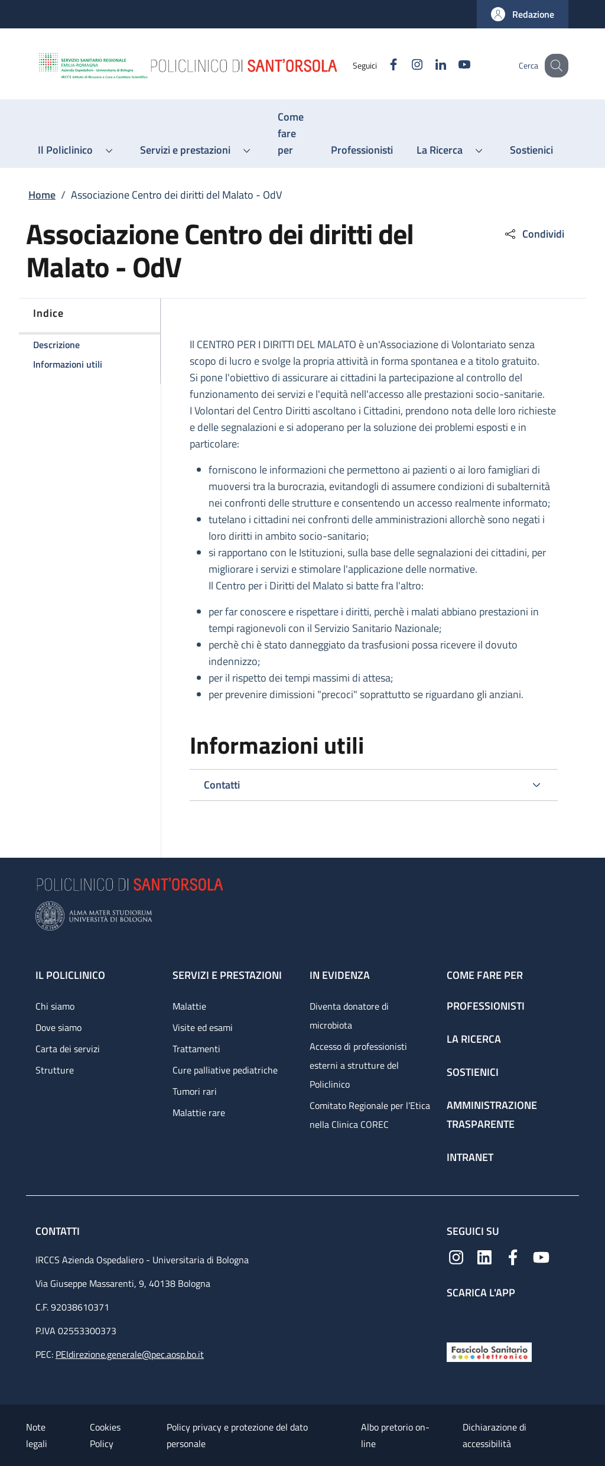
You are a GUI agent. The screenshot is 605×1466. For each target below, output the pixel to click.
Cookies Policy (105, 1435)
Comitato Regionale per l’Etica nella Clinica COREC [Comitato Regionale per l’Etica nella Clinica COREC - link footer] (370, 1114)
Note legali (36, 1435)
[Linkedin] (428, 65)
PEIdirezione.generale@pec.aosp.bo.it (130, 1354)
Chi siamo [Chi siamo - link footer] (54, 1006)
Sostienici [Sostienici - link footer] (473, 1072)
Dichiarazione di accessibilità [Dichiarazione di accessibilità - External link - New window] (494, 1435)
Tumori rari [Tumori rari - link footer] (195, 1091)
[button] (522, 14)
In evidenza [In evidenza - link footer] (340, 975)
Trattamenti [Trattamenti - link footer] (196, 1049)
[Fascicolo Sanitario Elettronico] (489, 1351)
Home (42, 195)
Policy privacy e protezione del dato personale (237, 1435)
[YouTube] (452, 65)
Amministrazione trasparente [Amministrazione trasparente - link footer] (492, 1114)
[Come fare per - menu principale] (292, 133)
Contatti (58, 1231)
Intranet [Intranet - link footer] (470, 1157)
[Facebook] (381, 65)
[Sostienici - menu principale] (531, 150)
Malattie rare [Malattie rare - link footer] (199, 1112)
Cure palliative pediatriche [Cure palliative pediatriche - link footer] (225, 1070)
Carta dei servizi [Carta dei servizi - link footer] (67, 1049)
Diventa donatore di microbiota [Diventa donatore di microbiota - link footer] (349, 1015)
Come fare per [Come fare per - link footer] (485, 975)
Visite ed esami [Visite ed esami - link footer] (203, 1027)
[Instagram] (405, 65)
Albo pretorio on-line (395, 1435)
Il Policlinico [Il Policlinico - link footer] (70, 975)
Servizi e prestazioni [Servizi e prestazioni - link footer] (227, 975)
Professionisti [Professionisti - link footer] (486, 1006)
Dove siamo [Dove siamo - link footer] (58, 1027)
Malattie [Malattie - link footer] (189, 1006)
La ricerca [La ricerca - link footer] (474, 1039)
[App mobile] (456, 1318)
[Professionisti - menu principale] (362, 150)
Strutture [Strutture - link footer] (54, 1070)
